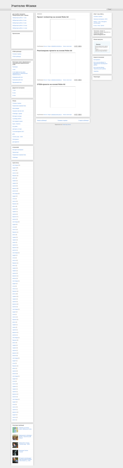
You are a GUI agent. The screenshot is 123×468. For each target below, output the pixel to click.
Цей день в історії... (17, 129)
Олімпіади (15, 157)
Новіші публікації (42, 120)
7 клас (14, 90)
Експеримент (97, 59)
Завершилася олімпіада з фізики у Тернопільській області (25, 437)
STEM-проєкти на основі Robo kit (51, 84)
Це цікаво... (15, 126)
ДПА (13, 134)
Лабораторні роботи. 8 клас (19, 20)
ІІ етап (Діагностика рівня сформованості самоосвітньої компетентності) (20, 73)
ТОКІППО (96, 71)
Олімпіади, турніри (17, 113)
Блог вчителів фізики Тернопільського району (100, 68)
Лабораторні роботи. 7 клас (19, 17)
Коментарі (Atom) (67, 124)
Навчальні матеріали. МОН (100, 19)
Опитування (15, 139)
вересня (14, 188)
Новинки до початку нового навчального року (25, 428)
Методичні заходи (16, 116)
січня (13, 170)
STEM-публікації (16, 56)
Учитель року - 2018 (17, 136)
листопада (15, 165)
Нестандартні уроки (17, 121)
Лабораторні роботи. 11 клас (19, 28)
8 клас (14, 92)
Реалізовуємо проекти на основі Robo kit (54, 51)
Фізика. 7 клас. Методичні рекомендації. (100, 22)
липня (14, 242)
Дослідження (15, 141)
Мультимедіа (15, 108)
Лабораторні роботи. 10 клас (19, 25)
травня (14, 180)
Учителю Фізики (23, 6)
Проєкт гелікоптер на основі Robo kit (53, 17)
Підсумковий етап (16, 82)
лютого (14, 173)
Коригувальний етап (17, 79)
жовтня (14, 191)
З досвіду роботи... (17, 118)
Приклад (98, 44)
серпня (14, 185)
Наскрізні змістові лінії (18, 111)
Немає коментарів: (67, 46)
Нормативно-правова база (19, 105)
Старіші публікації (83, 120)
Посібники (15, 67)
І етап (13, 69)
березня (14, 175)
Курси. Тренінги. (16, 123)
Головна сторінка (62, 120)
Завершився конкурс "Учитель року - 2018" (24, 443)
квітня (13, 178)
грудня (14, 167)
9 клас (14, 95)
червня (14, 183)
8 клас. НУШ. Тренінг (99, 25)
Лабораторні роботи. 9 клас (19, 23)
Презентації (15, 152)
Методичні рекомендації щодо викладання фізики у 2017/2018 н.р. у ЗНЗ (25, 459)
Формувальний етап (17, 77)
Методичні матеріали (17, 149)
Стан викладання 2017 (18, 131)
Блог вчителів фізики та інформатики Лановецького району (100, 64)
